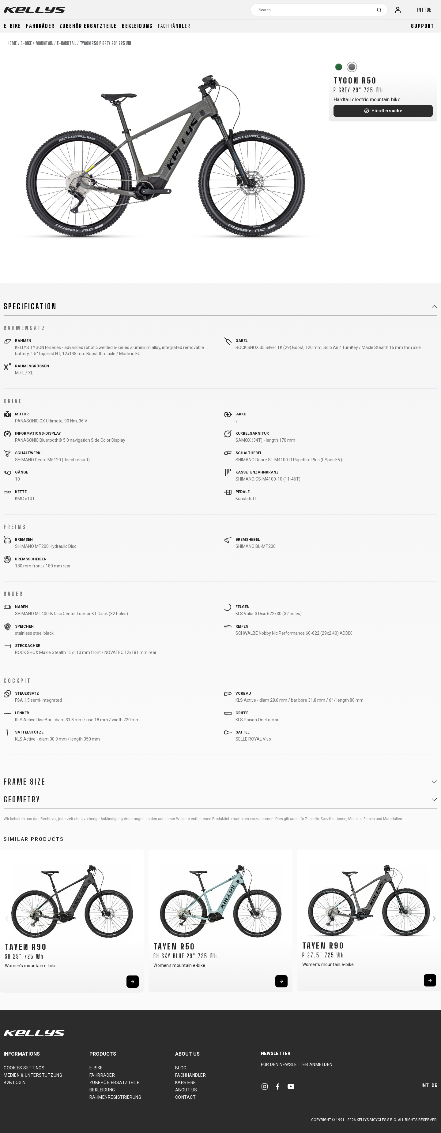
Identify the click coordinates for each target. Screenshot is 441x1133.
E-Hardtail (66, 43)
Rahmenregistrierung (115, 1097)
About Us (186, 1089)
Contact (185, 1097)
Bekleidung (137, 26)
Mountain (44, 43)
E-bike (12, 26)
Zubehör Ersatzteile (88, 26)
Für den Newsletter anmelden (297, 1064)
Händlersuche (386, 110)
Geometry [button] (22, 799)
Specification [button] (30, 306)
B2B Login (15, 1082)
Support (422, 26)
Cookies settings (24, 1067)
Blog (181, 1067)
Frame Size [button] (25, 782)
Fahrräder (40, 26)
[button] (6, 918)
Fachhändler (174, 26)
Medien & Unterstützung (33, 1075)
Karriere (185, 1082)
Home (12, 43)
